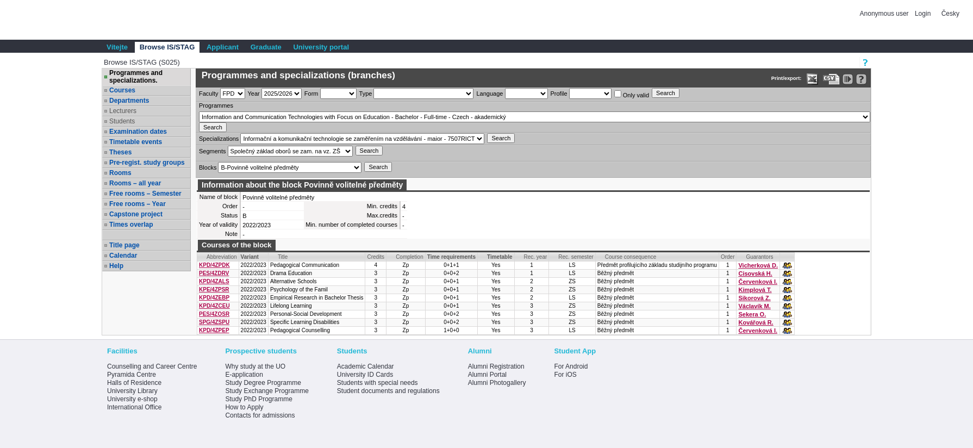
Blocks (207, 167)
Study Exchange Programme (266, 391)
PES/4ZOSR (214, 314)
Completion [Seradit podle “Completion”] (409, 257)
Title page (124, 245)
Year (254, 93)
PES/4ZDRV (214, 273)
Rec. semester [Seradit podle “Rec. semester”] (575, 257)
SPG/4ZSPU (214, 322)
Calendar (123, 255)
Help (116, 266)
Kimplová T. (754, 290)
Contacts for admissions (260, 415)
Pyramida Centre (131, 374)
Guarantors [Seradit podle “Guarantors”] (759, 257)
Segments (212, 151)
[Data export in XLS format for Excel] (812, 79)
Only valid (631, 94)
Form (311, 93)
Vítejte (117, 47)
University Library (132, 391)
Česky (950, 13)
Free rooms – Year (137, 204)
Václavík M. (754, 306)
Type (365, 93)
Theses (120, 152)
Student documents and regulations (388, 391)
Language (489, 93)
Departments (129, 100)
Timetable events (135, 142)
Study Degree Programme (263, 383)
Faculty (208, 93)
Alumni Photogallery (497, 383)
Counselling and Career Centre (152, 366)
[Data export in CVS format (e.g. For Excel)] (831, 79)
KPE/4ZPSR (214, 290)
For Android (571, 366)
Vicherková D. (758, 265)
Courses (122, 90)
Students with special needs (377, 383)
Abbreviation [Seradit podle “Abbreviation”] (222, 257)
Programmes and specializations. (136, 76)
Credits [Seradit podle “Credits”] (375, 257)
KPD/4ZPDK (214, 265)
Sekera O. (752, 314)
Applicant (223, 47)
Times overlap (131, 224)
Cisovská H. (755, 273)
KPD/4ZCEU (214, 306)
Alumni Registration (496, 366)
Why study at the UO (255, 366)
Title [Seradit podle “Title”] (283, 257)
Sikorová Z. (754, 298)
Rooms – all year (135, 183)
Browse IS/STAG (167, 47)
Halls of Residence (134, 383)
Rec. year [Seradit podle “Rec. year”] (535, 257)
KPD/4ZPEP (214, 330)
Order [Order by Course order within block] (728, 257)
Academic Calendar (365, 366)
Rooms (120, 173)
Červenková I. (757, 281)
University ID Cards (365, 374)
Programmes (216, 105)
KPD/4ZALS (214, 281)
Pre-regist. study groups (147, 162)
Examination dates (138, 131)
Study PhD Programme (258, 399)
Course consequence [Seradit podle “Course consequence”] (631, 257)
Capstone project (136, 214)
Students (122, 121)
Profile (559, 93)
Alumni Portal (487, 374)
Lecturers (122, 111)
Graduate (266, 47)
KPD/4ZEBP (214, 298)
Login (923, 13)
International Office (134, 407)
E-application (244, 374)
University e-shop (132, 399)
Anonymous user (885, 13)
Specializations (219, 138)
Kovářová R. (755, 322)
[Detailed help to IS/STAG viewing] (861, 79)
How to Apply (244, 407)
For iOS (565, 374)
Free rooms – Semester (145, 193)
